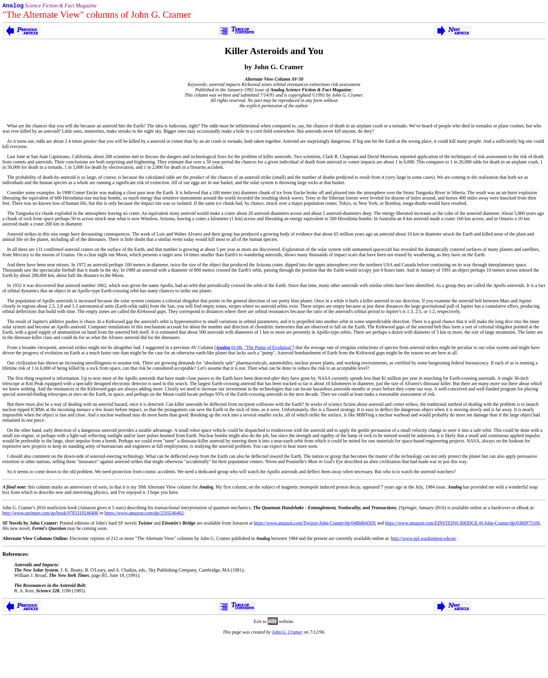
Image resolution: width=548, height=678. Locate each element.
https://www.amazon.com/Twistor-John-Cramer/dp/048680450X (315, 524)
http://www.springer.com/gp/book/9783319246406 (50, 514)
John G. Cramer (287, 633)
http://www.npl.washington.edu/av (423, 539)
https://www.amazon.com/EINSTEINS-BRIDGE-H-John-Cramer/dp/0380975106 (462, 524)
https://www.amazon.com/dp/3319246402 (144, 514)
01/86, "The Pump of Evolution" (254, 348)
